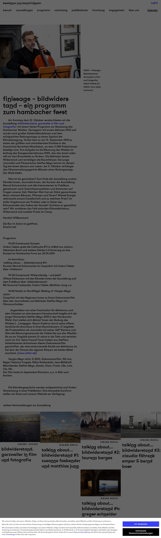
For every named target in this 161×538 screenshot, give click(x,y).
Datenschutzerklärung (82, 532)
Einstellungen (11, 534)
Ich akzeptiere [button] (140, 524)
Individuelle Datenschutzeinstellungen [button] (141, 531)
